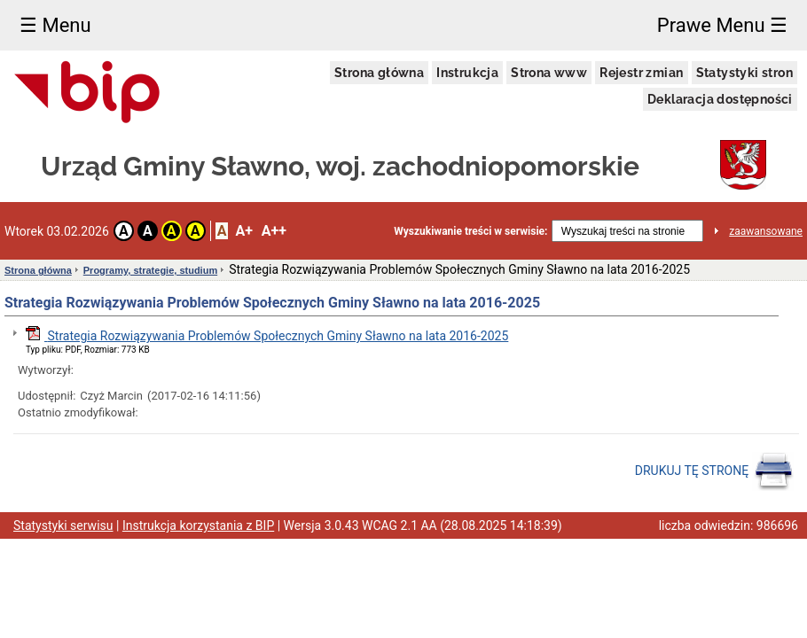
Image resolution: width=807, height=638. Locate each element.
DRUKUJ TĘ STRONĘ (714, 471)
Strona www (549, 73)
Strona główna (379, 73)
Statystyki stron (744, 73)
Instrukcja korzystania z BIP (198, 525)
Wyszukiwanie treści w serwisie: (470, 231)
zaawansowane (766, 231)
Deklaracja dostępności (720, 99)
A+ (243, 230)
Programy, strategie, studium (150, 270)
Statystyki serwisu (63, 525)
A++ (274, 230)
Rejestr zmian (641, 73)
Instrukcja (467, 73)
